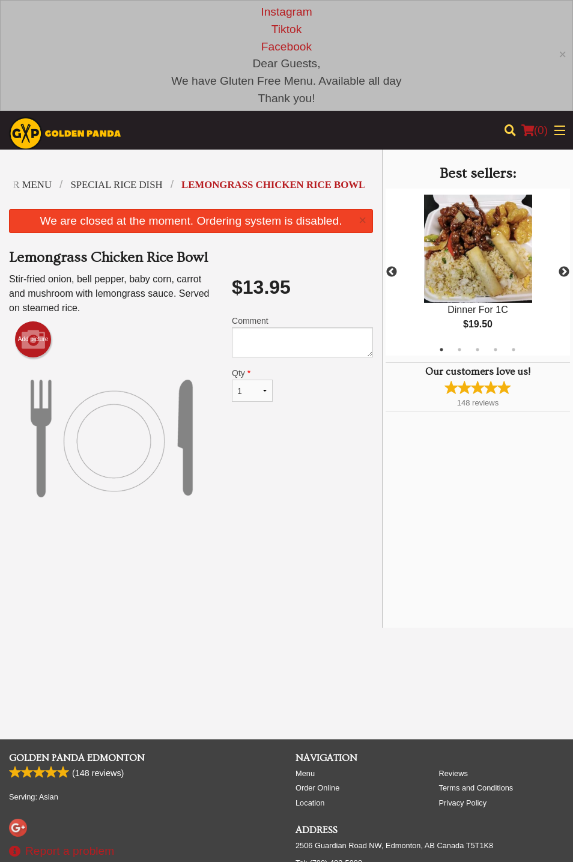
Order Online (317, 787)
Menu (305, 773)
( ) (534, 130)
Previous (392, 272)
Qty (252, 385)
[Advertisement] (191, 580)
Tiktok (286, 29)
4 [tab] (496, 350)
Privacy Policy (463, 802)
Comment (302, 336)
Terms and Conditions (476, 787)
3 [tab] (477, 350)
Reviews (453, 773)
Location (310, 802)
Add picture (33, 339)
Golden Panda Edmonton (77, 758)
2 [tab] (459, 350)
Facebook (286, 46)
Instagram (286, 11)
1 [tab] (441, 350)
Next (564, 272)
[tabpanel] (478, 272)
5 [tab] (514, 350)
